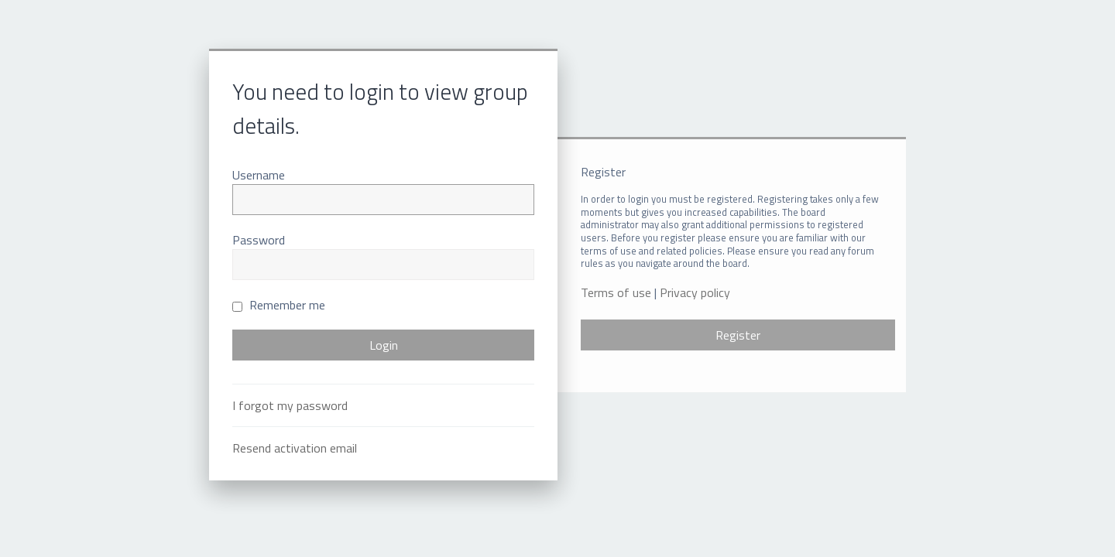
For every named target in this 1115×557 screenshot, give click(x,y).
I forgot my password (290, 405)
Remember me (278, 305)
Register (737, 335)
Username (258, 175)
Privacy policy (695, 293)
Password (258, 240)
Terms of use (616, 293)
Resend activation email (294, 448)
